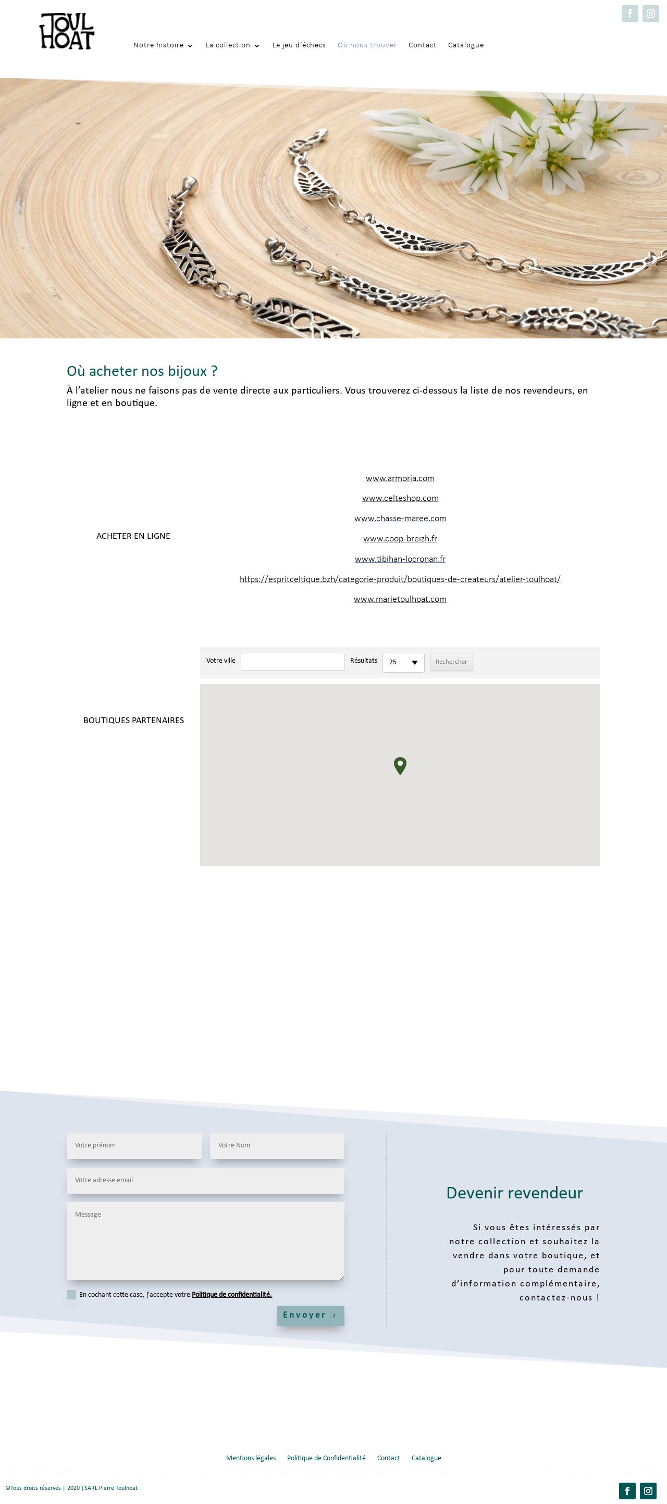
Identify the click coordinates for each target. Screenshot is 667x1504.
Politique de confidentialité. (232, 1295)
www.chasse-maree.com (400, 519)
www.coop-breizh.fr (400, 539)
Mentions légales (251, 1458)
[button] (400, 766)
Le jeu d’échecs (299, 45)
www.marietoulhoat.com (400, 599)
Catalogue (466, 45)
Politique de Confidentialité (326, 1458)
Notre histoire (158, 45)
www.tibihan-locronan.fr (400, 559)
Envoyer (305, 1315)
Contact (423, 45)
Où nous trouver (367, 45)
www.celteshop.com (400, 498)
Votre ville (221, 661)
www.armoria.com (400, 479)
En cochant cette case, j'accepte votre (169, 1294)
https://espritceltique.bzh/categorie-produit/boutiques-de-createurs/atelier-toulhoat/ (400, 580)
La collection (228, 45)
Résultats (363, 661)
